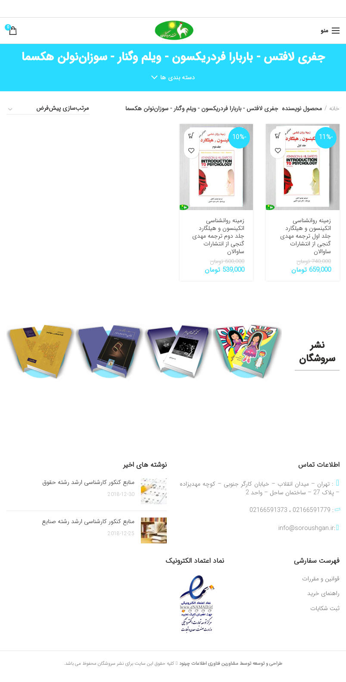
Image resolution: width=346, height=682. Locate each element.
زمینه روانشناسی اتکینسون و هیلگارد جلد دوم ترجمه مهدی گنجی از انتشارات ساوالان (218, 236)
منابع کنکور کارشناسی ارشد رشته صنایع (88, 521)
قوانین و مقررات (321, 579)
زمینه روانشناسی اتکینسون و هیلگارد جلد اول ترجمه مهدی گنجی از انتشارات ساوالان (305, 236)
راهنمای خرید (323, 593)
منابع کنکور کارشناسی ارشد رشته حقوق (88, 482)
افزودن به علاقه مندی (277, 150)
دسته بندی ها (177, 77)
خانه (334, 108)
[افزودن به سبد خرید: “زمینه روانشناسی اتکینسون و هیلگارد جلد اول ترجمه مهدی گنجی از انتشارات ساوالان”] (277, 135)
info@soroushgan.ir (306, 528)
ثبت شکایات (325, 608)
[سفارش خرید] (48, 109)
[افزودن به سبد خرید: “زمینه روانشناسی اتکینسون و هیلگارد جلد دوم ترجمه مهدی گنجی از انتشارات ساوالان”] (191, 135)
